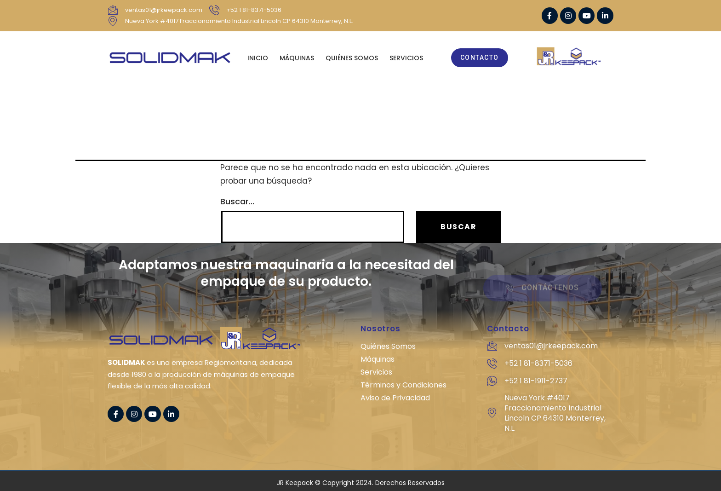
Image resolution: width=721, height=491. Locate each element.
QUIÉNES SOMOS (352, 58)
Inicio (257, 58)
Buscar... (237, 201)
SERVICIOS (406, 58)
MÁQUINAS (297, 58)
